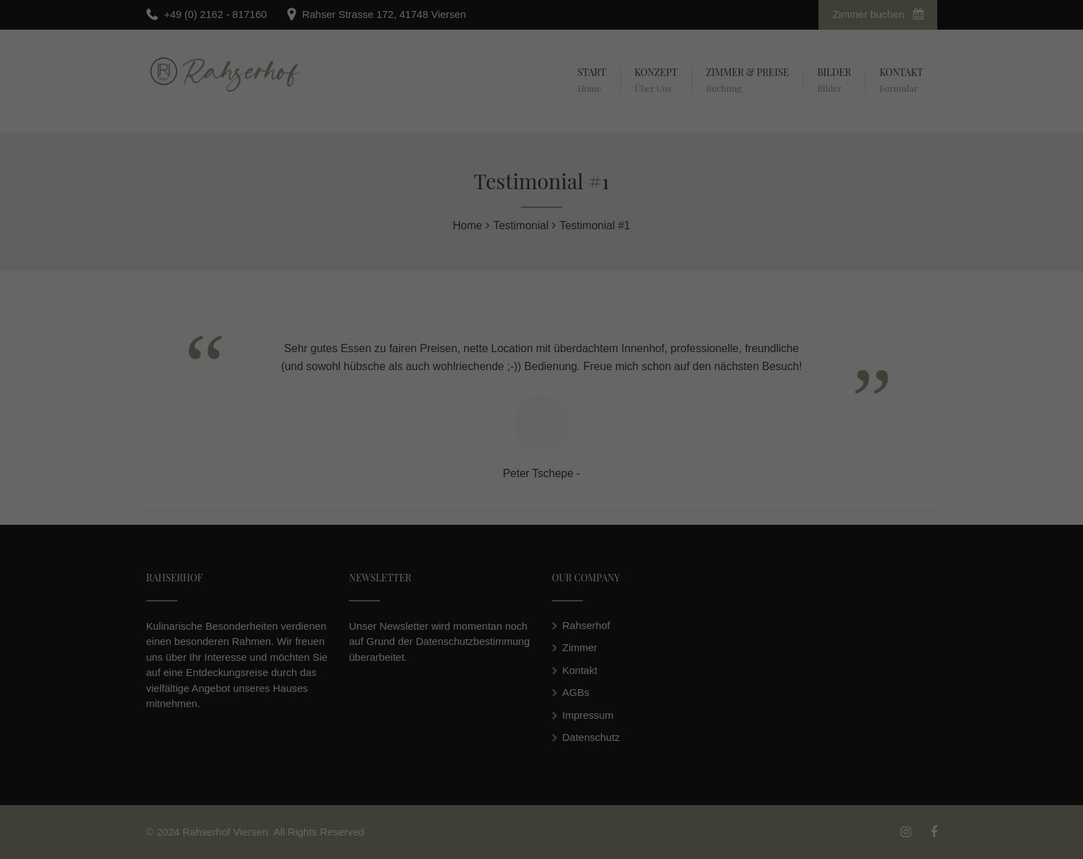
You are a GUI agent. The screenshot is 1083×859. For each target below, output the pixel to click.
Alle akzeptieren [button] (542, 440)
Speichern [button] (542, 479)
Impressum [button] (609, 524)
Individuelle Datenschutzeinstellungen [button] (541, 508)
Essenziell (454, 400)
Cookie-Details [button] (480, 524)
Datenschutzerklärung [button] (548, 524)
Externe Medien (607, 400)
